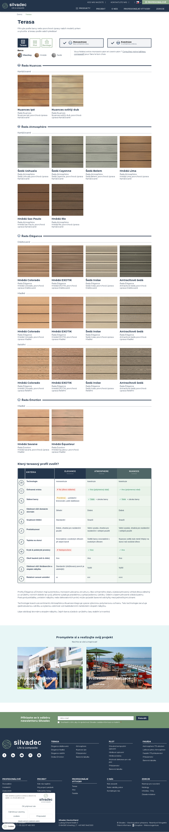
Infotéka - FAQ (148, 791)
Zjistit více (29, 684)
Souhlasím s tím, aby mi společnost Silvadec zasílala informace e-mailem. (90, 722)
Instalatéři (6, 787)
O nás (118, 8)
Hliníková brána (115, 756)
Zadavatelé (7, 791)
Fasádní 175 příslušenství (153, 753)
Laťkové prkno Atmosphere (154, 750)
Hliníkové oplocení (116, 752)
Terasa (55, 741)
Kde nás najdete (95, 2)
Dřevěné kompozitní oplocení (117, 747)
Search (133, 2)
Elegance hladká (58, 750)
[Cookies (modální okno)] (9, 827)
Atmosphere (81, 746)
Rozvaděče (7, 784)
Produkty (88, 8)
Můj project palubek (45, 787)
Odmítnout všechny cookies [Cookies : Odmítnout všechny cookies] (16, 814)
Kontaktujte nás (119, 2)
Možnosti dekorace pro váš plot (120, 760)
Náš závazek (112, 784)
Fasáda (147, 741)
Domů (19, 14)
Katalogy (145, 787)
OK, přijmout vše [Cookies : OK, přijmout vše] (29, 806)
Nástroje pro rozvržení (151, 784)
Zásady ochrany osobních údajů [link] (29, 821)
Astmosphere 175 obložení (153, 746)
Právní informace (124, 825)
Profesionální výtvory (139, 8)
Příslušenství (81, 753)
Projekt (105, 8)
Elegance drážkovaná (59, 746)
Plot (111, 741)
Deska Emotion (57, 757)
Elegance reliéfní (58, 753)
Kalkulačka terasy (44, 791)
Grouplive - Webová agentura (147, 825)
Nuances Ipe (81, 750)
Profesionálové (11, 779)
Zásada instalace (148, 794)
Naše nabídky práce (115, 787)
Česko (137, 2)
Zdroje (161, 8)
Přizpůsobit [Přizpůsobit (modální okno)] (41, 816)
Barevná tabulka (82, 757)
